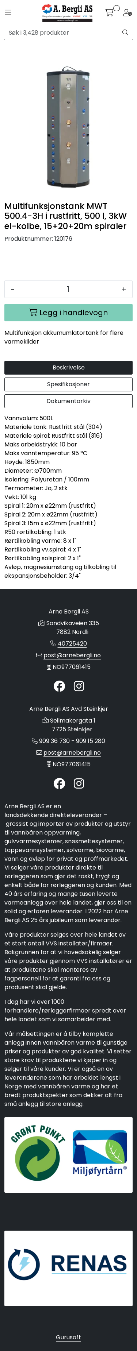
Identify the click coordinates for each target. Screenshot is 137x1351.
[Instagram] (79, 686)
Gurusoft (68, 1337)
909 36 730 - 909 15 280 (72, 741)
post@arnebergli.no (72, 655)
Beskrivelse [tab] (69, 367)
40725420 (72, 643)
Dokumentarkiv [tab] (68, 401)
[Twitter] (59, 686)
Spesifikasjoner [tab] (68, 384)
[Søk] (61, 33)
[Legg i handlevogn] (68, 312)
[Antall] (68, 289)
